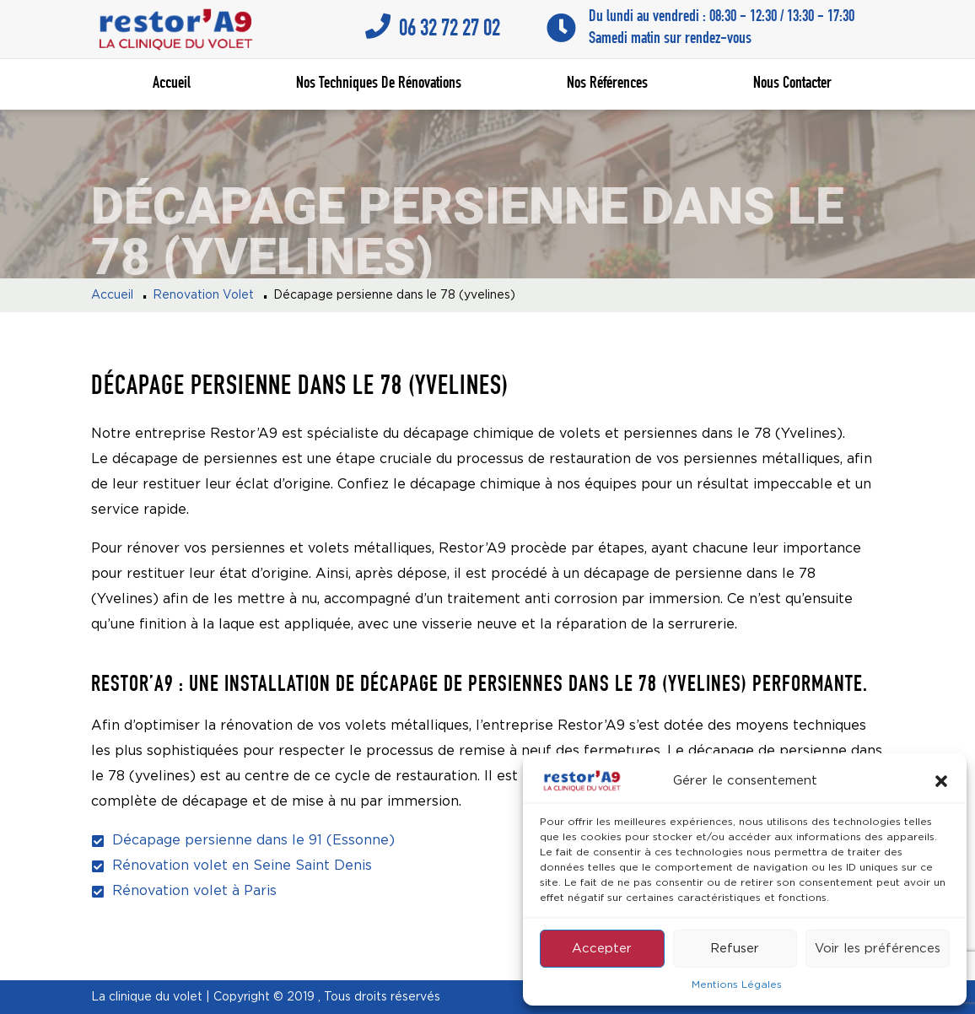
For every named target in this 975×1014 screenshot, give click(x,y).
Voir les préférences (877, 948)
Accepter (602, 948)
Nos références (607, 84)
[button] (941, 781)
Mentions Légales (737, 985)
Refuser (734, 948)
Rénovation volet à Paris (194, 891)
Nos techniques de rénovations (378, 84)
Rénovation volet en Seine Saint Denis (242, 866)
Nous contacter (792, 84)
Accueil (172, 84)
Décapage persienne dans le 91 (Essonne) (253, 840)
